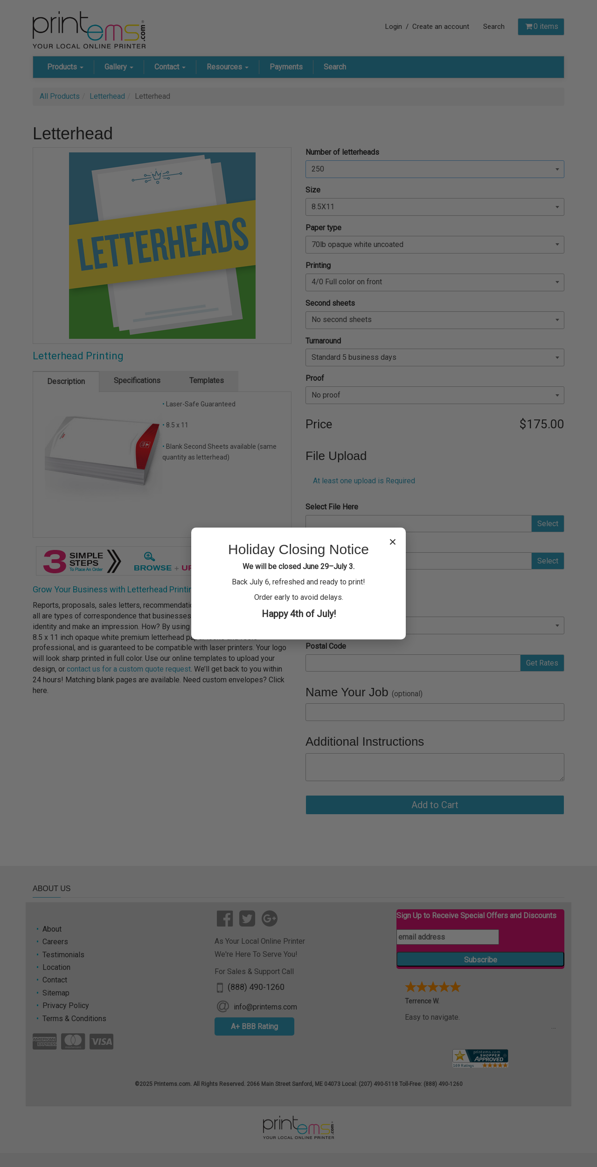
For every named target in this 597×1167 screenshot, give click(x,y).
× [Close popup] (392, 542)
